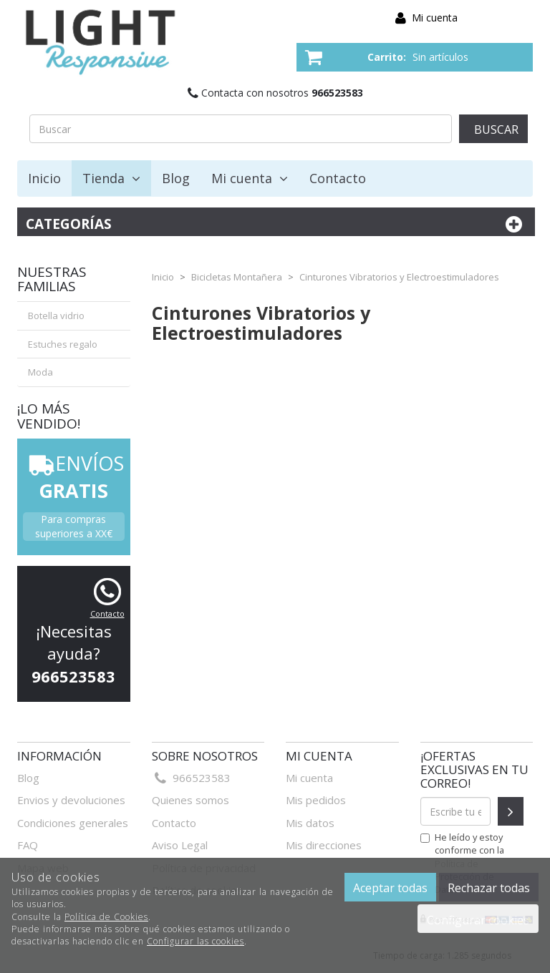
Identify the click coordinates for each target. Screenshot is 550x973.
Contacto (337, 178)
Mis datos (310, 823)
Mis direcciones (324, 845)
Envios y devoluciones (71, 800)
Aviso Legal (180, 845)
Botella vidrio (56, 315)
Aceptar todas (390, 888)
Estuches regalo (62, 344)
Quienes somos (190, 800)
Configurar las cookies (195, 941)
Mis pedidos (316, 800)
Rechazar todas (489, 888)
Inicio (44, 178)
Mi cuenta (435, 17)
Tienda (111, 178)
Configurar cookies (478, 920)
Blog (176, 178)
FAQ (27, 845)
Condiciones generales (72, 823)
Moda (40, 372)
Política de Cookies (106, 917)
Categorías (276, 224)
